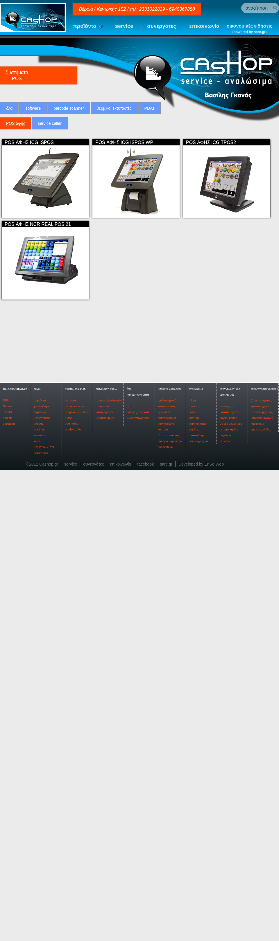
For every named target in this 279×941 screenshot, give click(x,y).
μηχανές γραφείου (169, 807)
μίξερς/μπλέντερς (231, 842)
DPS (6, 819)
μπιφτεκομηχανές (262, 836)
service (124, 26)
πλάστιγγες (41, 871)
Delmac (8, 825)
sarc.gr (166, 883)
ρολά (192, 830)
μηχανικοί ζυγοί (44, 865)
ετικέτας (39, 848)
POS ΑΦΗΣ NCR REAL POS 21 (38, 224)
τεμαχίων (40, 854)
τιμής (37, 859)
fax (129, 825)
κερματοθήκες (105, 836)
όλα (9, 108)
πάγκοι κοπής (228, 836)
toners (192, 825)
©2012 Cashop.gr (42, 883)
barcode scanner (68, 108)
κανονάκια (257, 842)
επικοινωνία (204, 26)
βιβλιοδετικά (166, 842)
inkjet (192, 819)
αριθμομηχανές (167, 819)
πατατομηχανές (229, 830)
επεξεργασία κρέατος (264, 807)
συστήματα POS (75, 807)
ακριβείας (40, 819)
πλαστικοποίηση (168, 854)
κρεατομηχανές (260, 825)
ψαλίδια (225, 859)
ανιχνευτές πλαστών (108, 819)
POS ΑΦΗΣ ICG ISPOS (29, 142)
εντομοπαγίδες (229, 848)
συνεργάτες (161, 26)
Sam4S (7, 830)
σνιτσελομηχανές (262, 830)
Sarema (7, 836)
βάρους (38, 842)
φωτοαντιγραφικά (138, 836)
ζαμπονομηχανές (261, 819)
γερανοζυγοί (41, 825)
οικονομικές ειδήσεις (249, 29)
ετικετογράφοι (167, 836)
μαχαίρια (225, 854)
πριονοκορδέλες (261, 848)
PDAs (149, 108)
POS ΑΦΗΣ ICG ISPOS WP (124, 142)
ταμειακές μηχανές (15, 807)
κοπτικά (163, 848)
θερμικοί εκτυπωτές (114, 108)
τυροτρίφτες (227, 825)
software (33, 108)
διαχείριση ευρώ (106, 807)
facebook (145, 883)
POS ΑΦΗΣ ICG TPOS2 (211, 142)
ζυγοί (37, 807)
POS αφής (15, 123)
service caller (50, 123)
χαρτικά (193, 836)
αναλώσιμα (196, 807)
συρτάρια (9, 842)
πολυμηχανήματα (138, 830)
